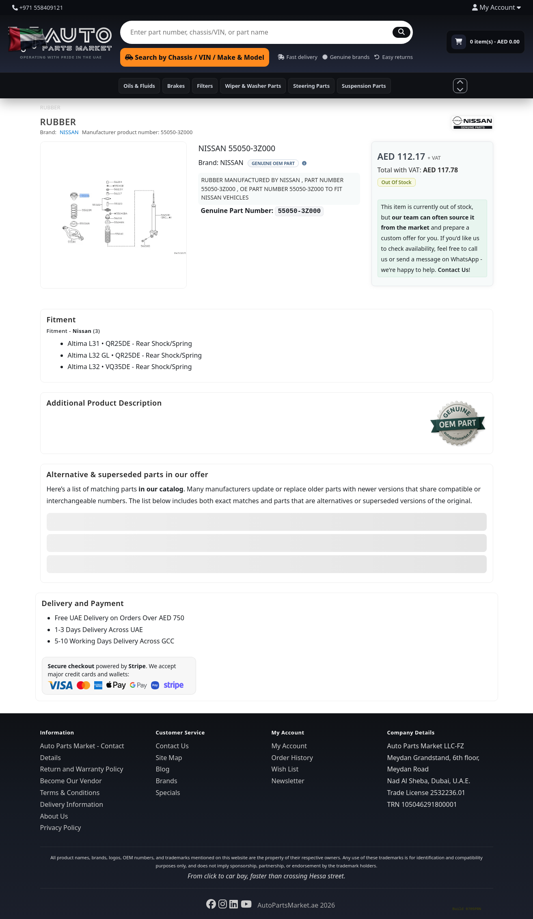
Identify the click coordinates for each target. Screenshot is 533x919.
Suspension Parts (364, 85)
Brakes (176, 85)
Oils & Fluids (139, 85)
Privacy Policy (60, 827)
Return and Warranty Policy (81, 769)
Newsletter (288, 780)
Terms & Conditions (70, 792)
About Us (54, 816)
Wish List (285, 769)
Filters (205, 85)
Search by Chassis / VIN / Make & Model (194, 57)
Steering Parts (311, 85)
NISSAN (69, 132)
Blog (163, 769)
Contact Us (453, 270)
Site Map (169, 757)
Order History (292, 757)
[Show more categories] (460, 86)
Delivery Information (72, 804)
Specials (168, 792)
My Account (289, 745)
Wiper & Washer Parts (253, 85)
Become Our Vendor (71, 780)
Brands (166, 780)
